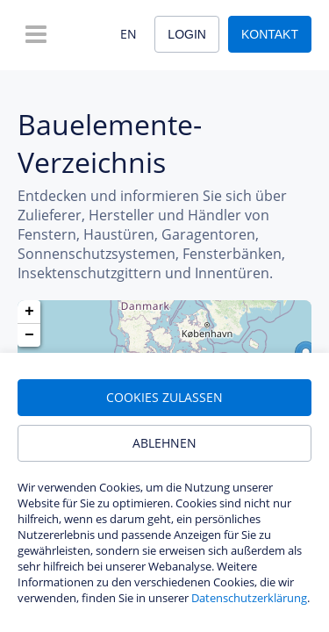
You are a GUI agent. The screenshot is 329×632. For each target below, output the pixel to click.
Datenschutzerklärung (249, 598)
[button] (29, 312)
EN (128, 33)
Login (187, 34)
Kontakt (269, 34)
